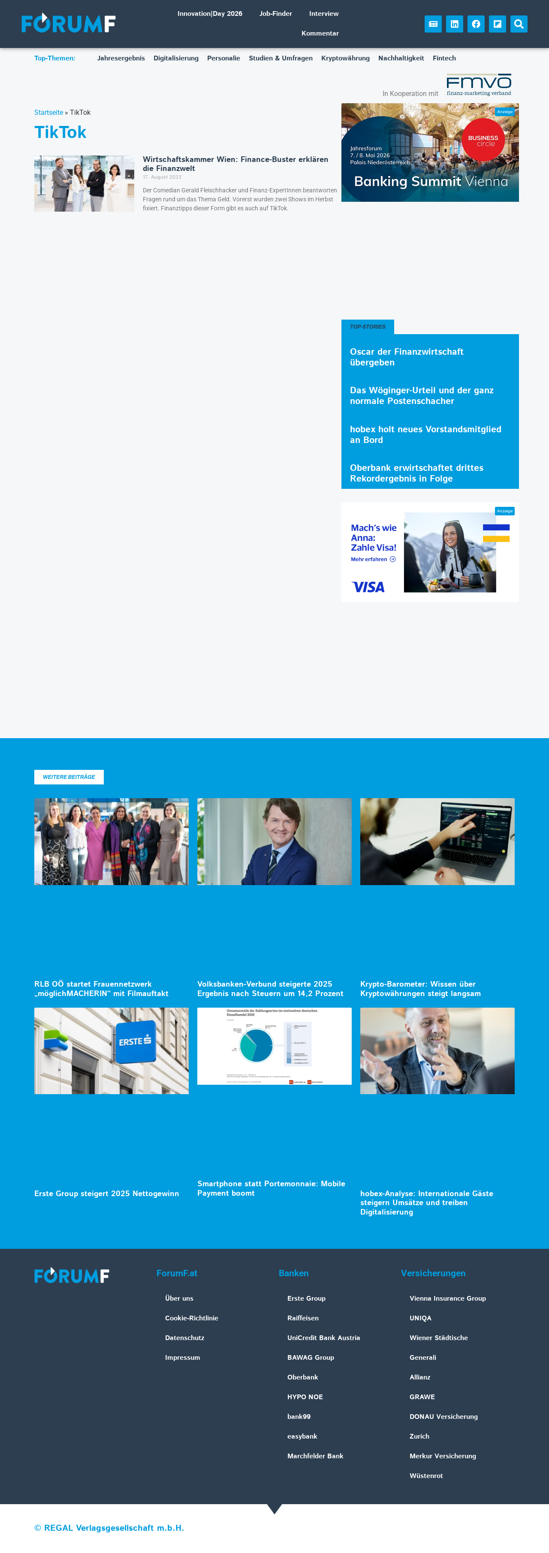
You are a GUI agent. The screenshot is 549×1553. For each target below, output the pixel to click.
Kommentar (320, 34)
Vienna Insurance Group (448, 1299)
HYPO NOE (305, 1397)
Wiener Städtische (439, 1338)
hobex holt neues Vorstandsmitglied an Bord (425, 435)
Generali (423, 1358)
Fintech (444, 58)
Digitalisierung (176, 58)
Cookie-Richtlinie (191, 1318)
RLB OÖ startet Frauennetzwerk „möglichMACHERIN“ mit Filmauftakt (101, 989)
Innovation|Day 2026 (210, 14)
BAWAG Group (310, 1358)
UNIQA (420, 1318)
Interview (324, 14)
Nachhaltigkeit (401, 58)
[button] (519, 24)
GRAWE (422, 1397)
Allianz (420, 1377)
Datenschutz (185, 1338)
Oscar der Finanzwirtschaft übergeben (407, 357)
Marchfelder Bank (315, 1456)
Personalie (223, 58)
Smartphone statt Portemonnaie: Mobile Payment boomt (271, 1189)
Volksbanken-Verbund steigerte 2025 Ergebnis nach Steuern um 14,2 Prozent (270, 989)
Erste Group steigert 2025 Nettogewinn (106, 1194)
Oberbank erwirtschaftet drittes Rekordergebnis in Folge (416, 473)
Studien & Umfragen (281, 58)
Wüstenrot (426, 1476)
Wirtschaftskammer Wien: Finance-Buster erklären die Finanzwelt (236, 164)
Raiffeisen (303, 1318)
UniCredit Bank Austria (323, 1338)
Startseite (48, 112)
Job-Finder (275, 14)
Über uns (179, 1299)
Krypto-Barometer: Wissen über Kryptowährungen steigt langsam (420, 989)
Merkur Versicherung (443, 1456)
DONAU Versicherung (444, 1417)
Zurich (419, 1437)
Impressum (182, 1358)
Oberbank (302, 1377)
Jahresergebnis (121, 58)
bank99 (299, 1417)
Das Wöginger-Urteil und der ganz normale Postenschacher (422, 396)
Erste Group (306, 1299)
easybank (302, 1437)
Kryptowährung (345, 58)
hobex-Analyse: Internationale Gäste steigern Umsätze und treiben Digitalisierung (426, 1203)
